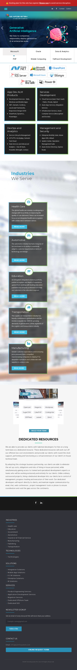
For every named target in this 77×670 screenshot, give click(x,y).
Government (13, 532)
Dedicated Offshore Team (18, 600)
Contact (61, 9)
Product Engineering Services (19, 591)
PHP (14, 59)
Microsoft (14, 51)
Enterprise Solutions (16, 578)
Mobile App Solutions (16, 572)
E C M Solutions (14, 575)
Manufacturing (13, 541)
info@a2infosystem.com (20, 645)
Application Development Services (21, 594)
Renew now (44, 3)
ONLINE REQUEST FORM (38, 649)
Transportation (14, 546)
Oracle (38, 51)
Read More (19, 368)
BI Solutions (12, 581)
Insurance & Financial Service (19, 538)
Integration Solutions (16, 569)
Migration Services (15, 597)
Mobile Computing (38, 59)
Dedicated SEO (14, 603)
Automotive (12, 535)
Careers (68, 9)
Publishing (12, 543)
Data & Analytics (62, 51)
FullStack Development (62, 59)
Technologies (13, 557)
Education (12, 529)
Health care (12, 526)
